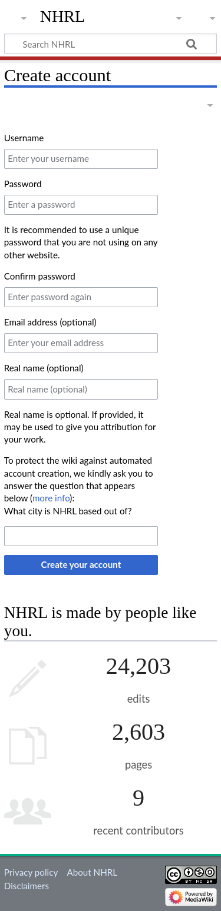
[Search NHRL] (110, 43)
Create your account (81, 564)
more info (51, 498)
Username (24, 137)
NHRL (62, 16)
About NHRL (92, 872)
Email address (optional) (50, 322)
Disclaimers (26, 885)
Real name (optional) (44, 368)
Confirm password (39, 276)
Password (23, 183)
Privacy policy (31, 872)
